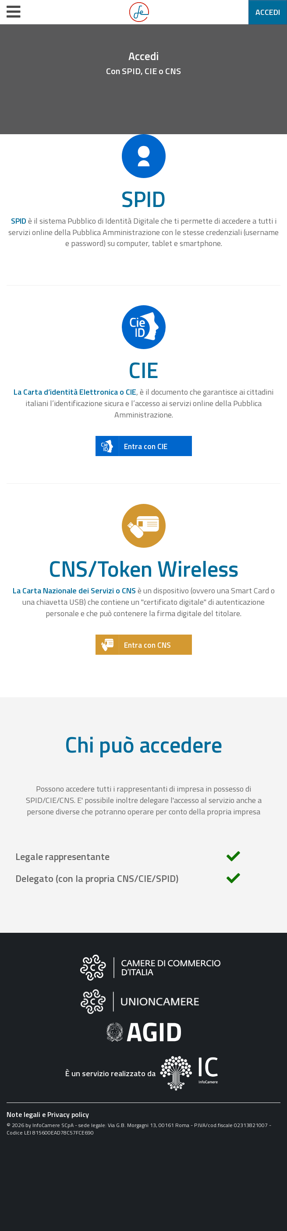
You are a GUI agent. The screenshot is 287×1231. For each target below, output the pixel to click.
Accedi (267, 12)
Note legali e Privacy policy (48, 1114)
